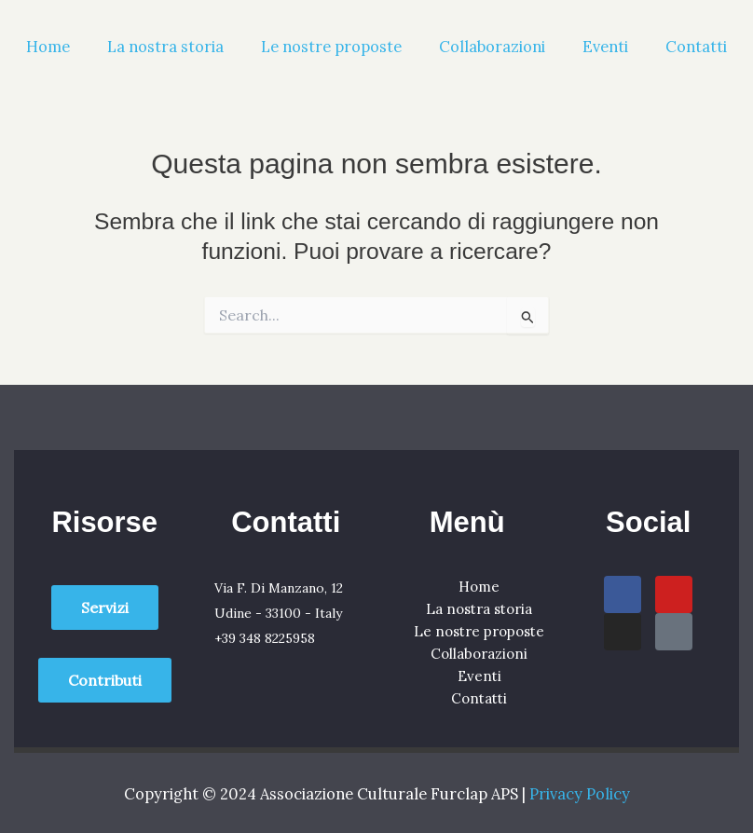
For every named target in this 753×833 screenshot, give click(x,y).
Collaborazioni (492, 46)
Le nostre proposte (331, 46)
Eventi (605, 46)
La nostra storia (165, 46)
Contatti (696, 46)
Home (48, 46)
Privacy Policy (579, 793)
